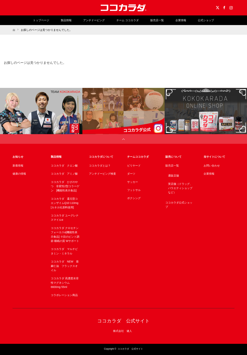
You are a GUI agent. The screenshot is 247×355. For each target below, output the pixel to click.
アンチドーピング (94, 20)
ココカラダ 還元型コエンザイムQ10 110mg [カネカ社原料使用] (64, 203)
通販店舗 (173, 175)
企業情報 (180, 20)
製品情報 (66, 20)
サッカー (132, 181)
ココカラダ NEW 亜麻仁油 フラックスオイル (65, 266)
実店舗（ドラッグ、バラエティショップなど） (180, 188)
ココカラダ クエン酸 (64, 165)
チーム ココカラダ (127, 20)
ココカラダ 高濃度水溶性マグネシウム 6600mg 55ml (65, 283)
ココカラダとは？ (100, 165)
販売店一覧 (157, 20)
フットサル (134, 190)
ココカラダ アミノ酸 (64, 173)
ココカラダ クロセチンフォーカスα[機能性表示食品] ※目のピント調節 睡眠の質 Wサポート (65, 234)
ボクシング (134, 198)
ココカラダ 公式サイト (123, 320)
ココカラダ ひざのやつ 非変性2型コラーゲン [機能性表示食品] (65, 186)
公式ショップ (206, 20)
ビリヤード (134, 165)
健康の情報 (19, 173)
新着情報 (18, 165)
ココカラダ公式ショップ (178, 204)
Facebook (224, 7)
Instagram (230, 7)
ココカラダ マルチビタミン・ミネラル (64, 251)
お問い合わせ (212, 165)
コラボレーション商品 (64, 295)
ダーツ (131, 173)
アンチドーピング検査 (102, 173)
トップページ (41, 20)
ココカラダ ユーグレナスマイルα (65, 217)
